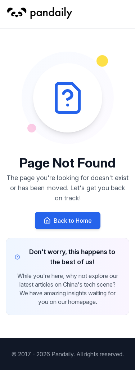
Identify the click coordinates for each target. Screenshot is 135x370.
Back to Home (68, 220)
